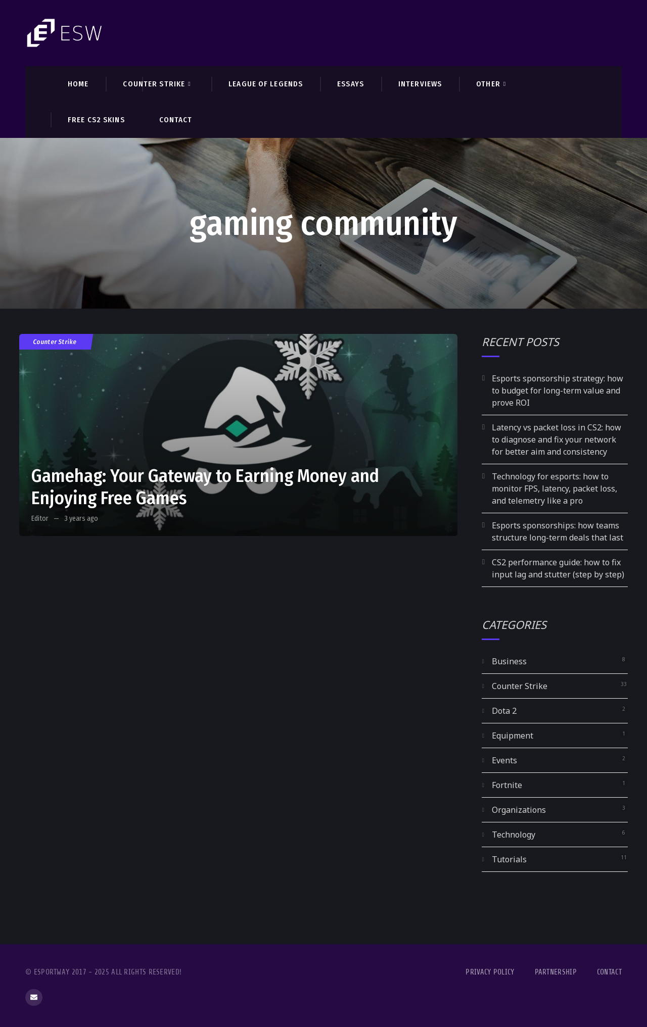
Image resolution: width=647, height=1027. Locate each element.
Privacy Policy (490, 972)
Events (504, 760)
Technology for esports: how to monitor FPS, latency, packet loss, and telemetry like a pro (554, 488)
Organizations (519, 809)
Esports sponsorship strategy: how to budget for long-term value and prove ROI (557, 390)
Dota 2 (504, 710)
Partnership (556, 972)
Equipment (512, 735)
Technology (513, 834)
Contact (609, 972)
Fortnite (507, 785)
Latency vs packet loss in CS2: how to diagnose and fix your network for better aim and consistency (556, 439)
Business (509, 661)
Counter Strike (55, 342)
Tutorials (509, 859)
